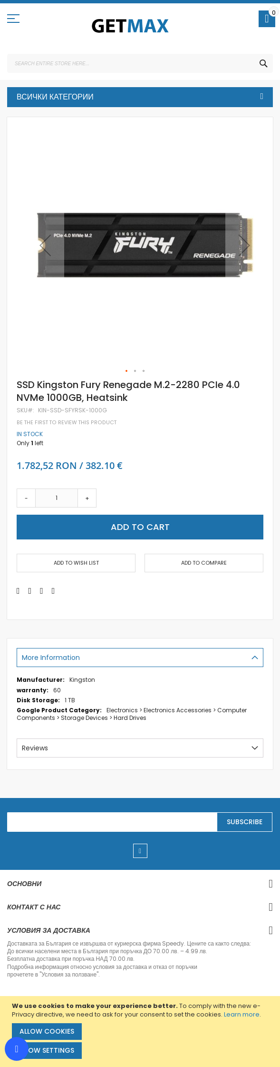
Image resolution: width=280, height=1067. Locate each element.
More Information (51, 657)
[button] (45, 245)
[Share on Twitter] (30, 591)
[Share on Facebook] (18, 591)
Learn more (242, 1014)
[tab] (140, 657)
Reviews (35, 748)
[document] (141, 1031)
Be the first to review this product (66, 422)
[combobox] (140, 63)
